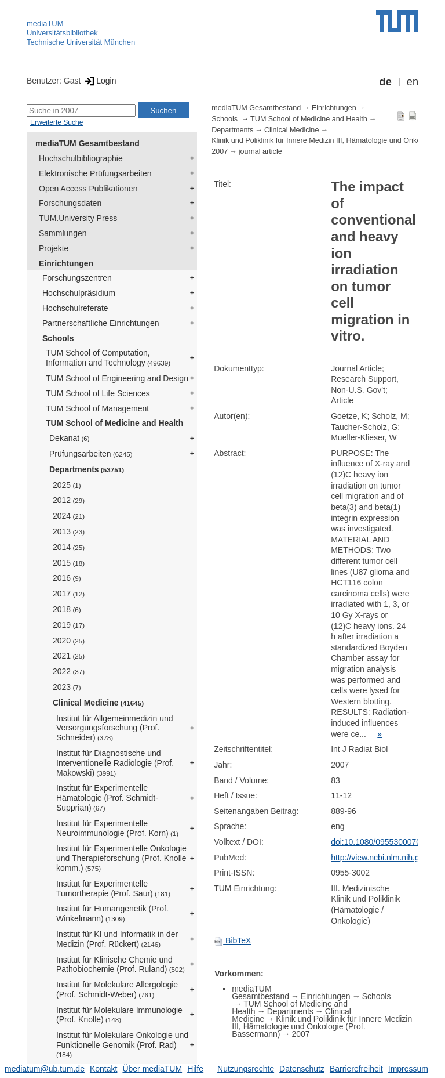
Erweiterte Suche (56, 122)
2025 (67, 485)
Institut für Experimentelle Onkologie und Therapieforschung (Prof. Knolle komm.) (121, 858)
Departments (86, 469)
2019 (69, 625)
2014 (69, 547)
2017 (69, 593)
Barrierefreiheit (356, 1068)
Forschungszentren (77, 278)
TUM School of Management (97, 408)
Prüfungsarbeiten (91, 453)
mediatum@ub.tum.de (45, 1068)
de (386, 82)
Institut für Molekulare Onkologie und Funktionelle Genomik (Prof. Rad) (122, 1044)
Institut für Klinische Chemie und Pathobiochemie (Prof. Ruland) (120, 964)
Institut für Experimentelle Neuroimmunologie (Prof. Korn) (117, 828)
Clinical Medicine (98, 702)
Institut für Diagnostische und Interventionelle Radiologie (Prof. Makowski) (115, 762)
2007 (219, 151)
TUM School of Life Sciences (98, 393)
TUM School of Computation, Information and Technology (108, 357)
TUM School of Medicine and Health (114, 423)
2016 (67, 578)
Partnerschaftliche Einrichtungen (100, 323)
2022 (69, 671)
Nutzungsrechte (245, 1068)
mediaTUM (45, 23)
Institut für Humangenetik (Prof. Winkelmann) (112, 913)
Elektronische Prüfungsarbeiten (95, 173)
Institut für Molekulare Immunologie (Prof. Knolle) (119, 1015)
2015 (69, 562)
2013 (69, 531)
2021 (69, 655)
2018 (67, 609)
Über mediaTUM (152, 1068)
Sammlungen (63, 233)
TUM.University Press (78, 218)
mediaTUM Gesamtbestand (87, 143)
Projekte (53, 248)
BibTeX (232, 940)
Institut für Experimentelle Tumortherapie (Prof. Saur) (113, 888)
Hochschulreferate (75, 308)
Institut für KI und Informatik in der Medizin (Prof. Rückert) (117, 939)
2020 (69, 640)
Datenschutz (301, 1068)
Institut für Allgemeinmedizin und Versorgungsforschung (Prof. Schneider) (114, 728)
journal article (260, 151)
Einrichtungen (66, 263)
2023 (67, 687)
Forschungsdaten (70, 203)
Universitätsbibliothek (62, 32)
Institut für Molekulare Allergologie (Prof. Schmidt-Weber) (117, 989)
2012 (69, 500)
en (412, 82)
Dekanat (69, 438)
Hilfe (195, 1068)
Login (99, 80)
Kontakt (103, 1068)
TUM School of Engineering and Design (117, 378)
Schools (58, 338)
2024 (69, 515)
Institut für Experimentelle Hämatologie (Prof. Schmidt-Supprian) (107, 797)
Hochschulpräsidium (78, 293)
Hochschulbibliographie (81, 158)
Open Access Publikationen (88, 188)
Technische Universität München (81, 42)
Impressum (408, 1068)
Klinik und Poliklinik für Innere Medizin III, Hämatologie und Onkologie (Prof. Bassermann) (322, 1026)
